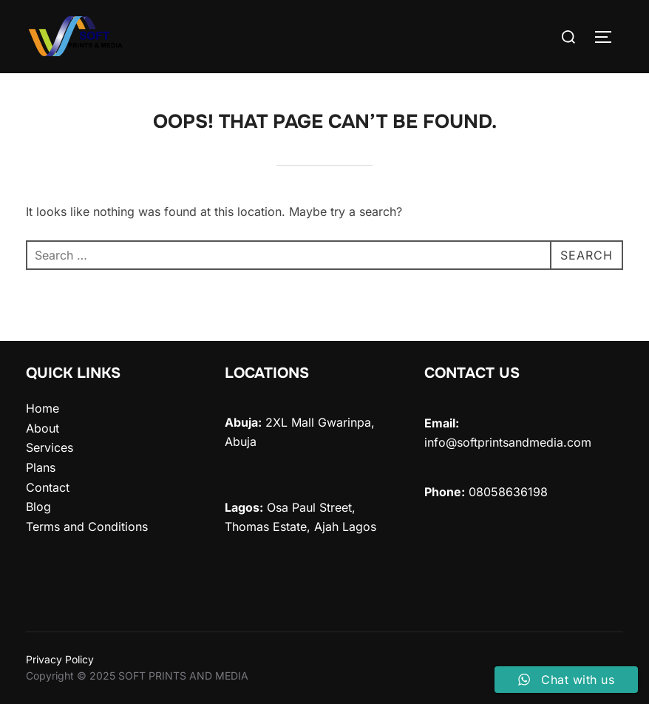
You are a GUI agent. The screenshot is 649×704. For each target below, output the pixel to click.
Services (49, 447)
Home (42, 408)
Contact (47, 487)
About (42, 428)
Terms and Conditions (87, 526)
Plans (40, 467)
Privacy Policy (60, 659)
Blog (38, 506)
